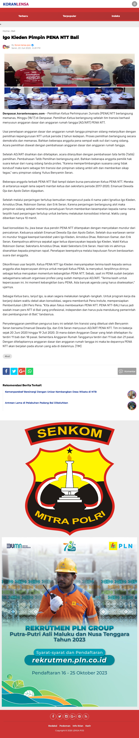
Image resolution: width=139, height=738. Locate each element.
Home (6, 31)
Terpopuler (69, 16)
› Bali (12, 31)
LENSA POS (78, 730)
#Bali (7, 356)
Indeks (116, 16)
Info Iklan (78, 725)
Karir (88, 725)
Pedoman (64, 725)
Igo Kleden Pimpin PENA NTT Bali (41, 37)
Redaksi (52, 725)
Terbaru (23, 16)
